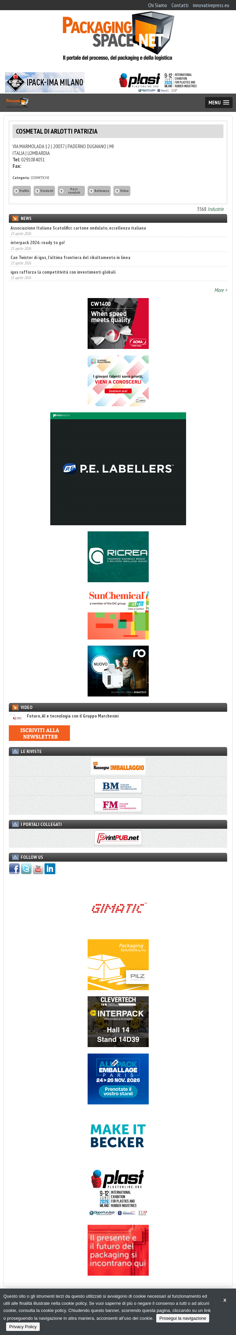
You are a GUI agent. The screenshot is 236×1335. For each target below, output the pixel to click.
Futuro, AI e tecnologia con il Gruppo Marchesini (64, 716)
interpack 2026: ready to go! (38, 242)
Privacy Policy (23, 1326)
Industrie (215, 208)
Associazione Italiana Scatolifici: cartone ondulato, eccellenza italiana (78, 228)
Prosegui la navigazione (182, 1318)
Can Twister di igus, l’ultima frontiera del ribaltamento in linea (70, 257)
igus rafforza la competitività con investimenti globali (63, 272)
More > (220, 290)
